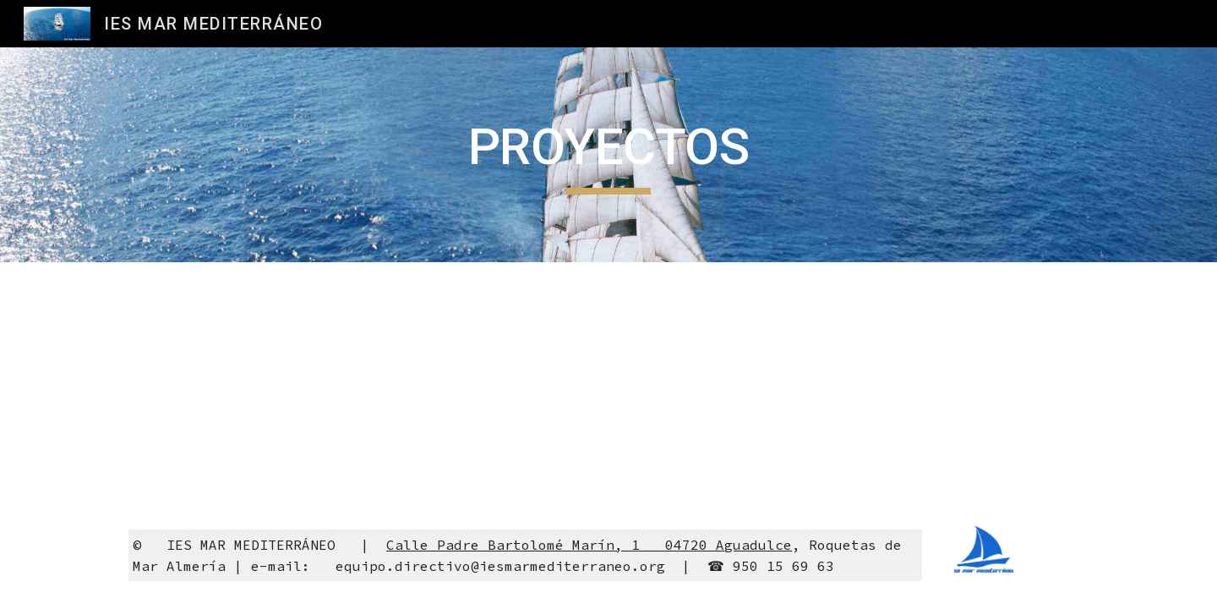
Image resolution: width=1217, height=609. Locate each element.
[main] (608, 154)
